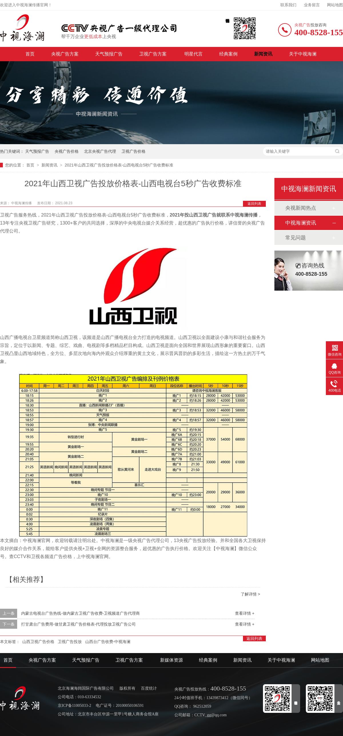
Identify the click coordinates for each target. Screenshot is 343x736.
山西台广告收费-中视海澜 (108, 641)
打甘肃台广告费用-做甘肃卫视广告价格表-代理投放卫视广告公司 (78, 624)
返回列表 (254, 204)
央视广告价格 (67, 151)
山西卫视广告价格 (38, 641)
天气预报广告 (109, 53)
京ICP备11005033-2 (74, 705)
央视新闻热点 (300, 208)
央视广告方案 (65, 53)
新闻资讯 (263, 53)
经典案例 (228, 53)
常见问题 (295, 238)
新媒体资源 (171, 660)
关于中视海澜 (302, 53)
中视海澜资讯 (300, 223)
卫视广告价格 (133, 151)
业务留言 (312, 5)
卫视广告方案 (153, 53)
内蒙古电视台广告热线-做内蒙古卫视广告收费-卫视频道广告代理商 (80, 613)
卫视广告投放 (70, 641)
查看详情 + (244, 613)
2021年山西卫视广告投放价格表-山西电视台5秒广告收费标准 (119, 165)
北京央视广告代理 (100, 151)
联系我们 (288, 5)
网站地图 (335, 5)
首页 (30, 53)
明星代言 (193, 53)
